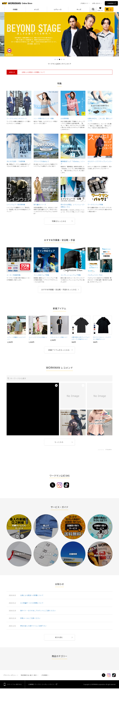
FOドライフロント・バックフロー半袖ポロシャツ (102, 338)
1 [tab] (55, 59)
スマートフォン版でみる (14, 684)
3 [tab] (59, 59)
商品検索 (93, 9)
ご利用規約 (44, 675)
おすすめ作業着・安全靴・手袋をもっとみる (59, 289)
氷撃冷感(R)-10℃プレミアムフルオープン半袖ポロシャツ (80, 338)
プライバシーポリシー (10, 675)
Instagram (109, 675)
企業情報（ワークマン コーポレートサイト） (41, 684)
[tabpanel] (59, 34)
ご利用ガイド (84, 3)
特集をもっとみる (59, 221)
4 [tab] (61, 59)
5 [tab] (63, 59)
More (59, 442)
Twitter (103, 675)
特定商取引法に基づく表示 (29, 675)
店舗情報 (110, 3)
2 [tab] (57, 59)
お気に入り (100, 9)
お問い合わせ (96, 3)
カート (109, 9)
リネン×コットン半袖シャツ (58, 337)
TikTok (114, 675)
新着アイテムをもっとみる (59, 350)
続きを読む (59, 637)
